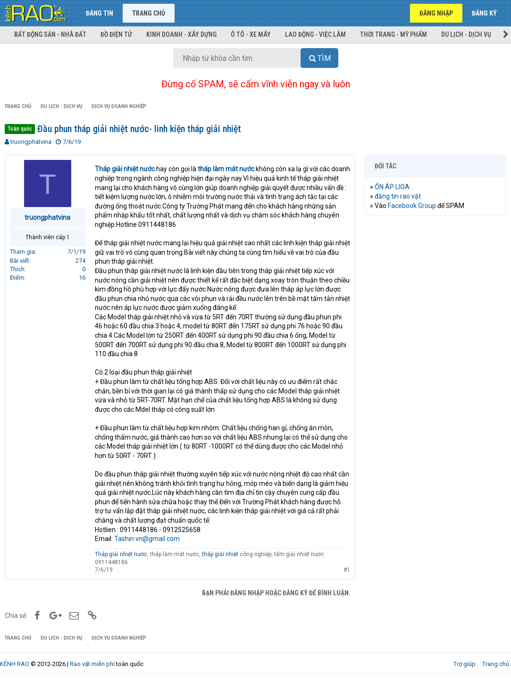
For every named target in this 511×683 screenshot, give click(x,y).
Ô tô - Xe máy (251, 34)
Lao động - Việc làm (315, 34)
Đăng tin (99, 13)
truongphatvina (30, 141)
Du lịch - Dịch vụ (466, 34)
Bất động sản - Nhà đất (50, 34)
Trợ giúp (464, 663)
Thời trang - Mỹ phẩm (393, 34)
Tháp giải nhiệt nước (121, 554)
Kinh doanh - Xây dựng (181, 34)
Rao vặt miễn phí (92, 663)
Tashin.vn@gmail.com (147, 538)
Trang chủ (148, 13)
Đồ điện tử (116, 34)
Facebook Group (412, 205)
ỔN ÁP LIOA (392, 187)
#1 (346, 569)
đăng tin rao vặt (398, 196)
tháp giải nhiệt (220, 554)
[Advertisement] (435, 284)
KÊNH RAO (14, 663)
